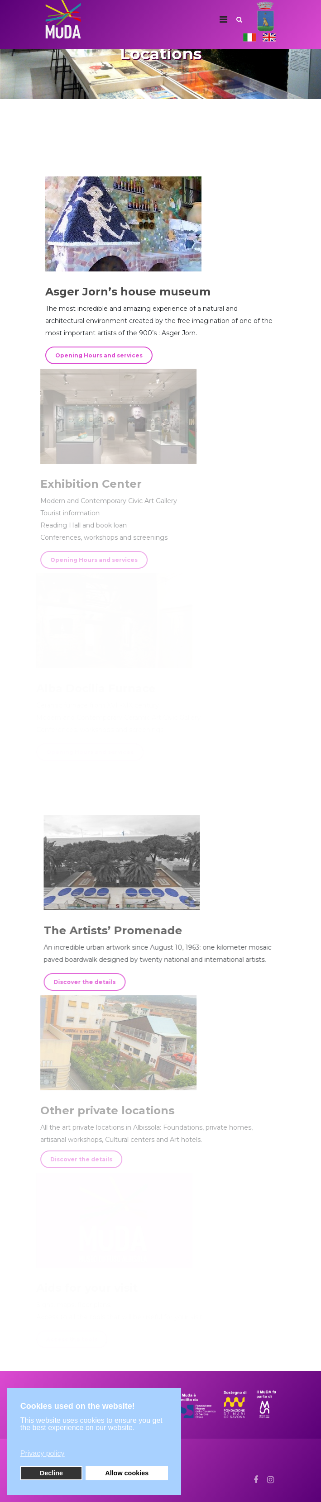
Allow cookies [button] (127, 1473)
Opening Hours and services (99, 355)
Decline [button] (51, 1473)
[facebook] (256, 1480)
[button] (93, 1440)
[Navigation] (223, 19)
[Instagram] (270, 1480)
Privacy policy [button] (42, 1453)
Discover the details (83, 982)
